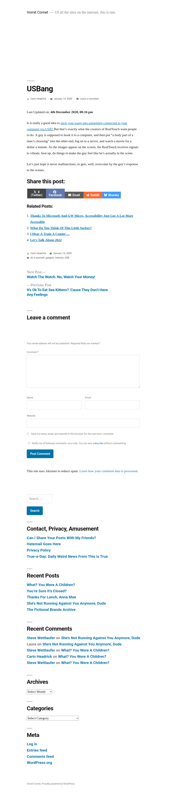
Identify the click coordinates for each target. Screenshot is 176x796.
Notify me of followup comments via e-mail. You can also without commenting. (76, 443)
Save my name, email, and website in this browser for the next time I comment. (72, 433)
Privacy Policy (39, 550)
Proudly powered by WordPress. (58, 783)
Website (31, 415)
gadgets (50, 257)
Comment (33, 352)
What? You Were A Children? (51, 585)
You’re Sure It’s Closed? (47, 591)
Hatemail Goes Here (44, 544)
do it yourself (37, 257)
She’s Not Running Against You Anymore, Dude (66, 603)
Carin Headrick (38, 98)
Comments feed (40, 756)
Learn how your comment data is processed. (108, 471)
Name (30, 397)
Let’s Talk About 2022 (46, 240)
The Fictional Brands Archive (51, 609)
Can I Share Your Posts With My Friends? (61, 538)
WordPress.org (39, 762)
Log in (32, 744)
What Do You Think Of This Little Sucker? (61, 228)
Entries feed (37, 750)
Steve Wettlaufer (41, 638)
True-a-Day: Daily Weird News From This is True (67, 556)
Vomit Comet (37, 12)
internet (59, 257)
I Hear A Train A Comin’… (50, 234)
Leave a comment (89, 98)
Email (88, 397)
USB (67, 257)
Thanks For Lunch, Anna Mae (51, 597)
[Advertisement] (88, 47)
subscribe (98, 443)
